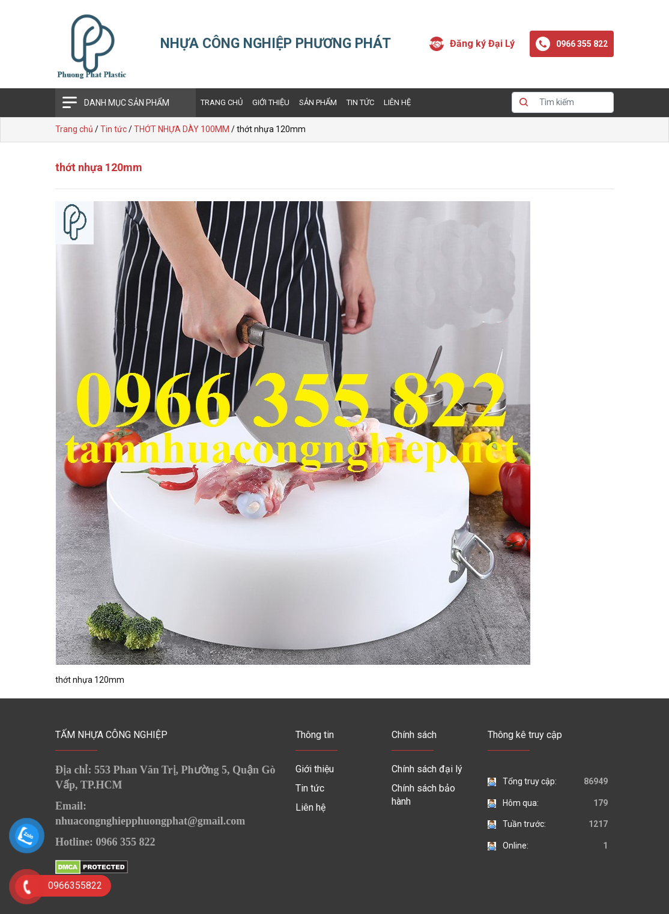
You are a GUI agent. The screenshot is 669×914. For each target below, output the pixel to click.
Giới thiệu (270, 102)
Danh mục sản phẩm (126, 102)
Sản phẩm (318, 102)
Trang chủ (222, 102)
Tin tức (360, 102)
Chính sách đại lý (427, 769)
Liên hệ (397, 102)
